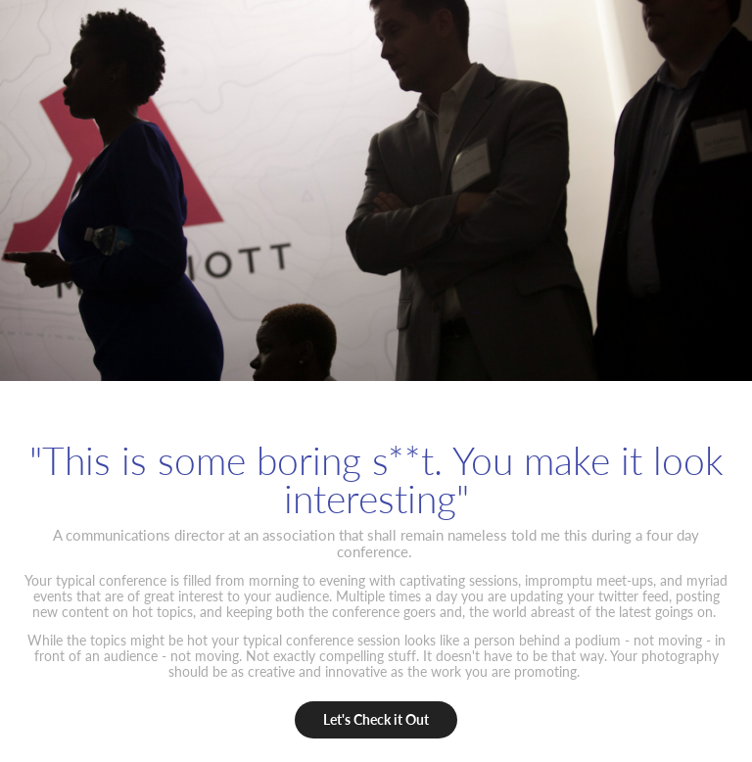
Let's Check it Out (376, 719)
